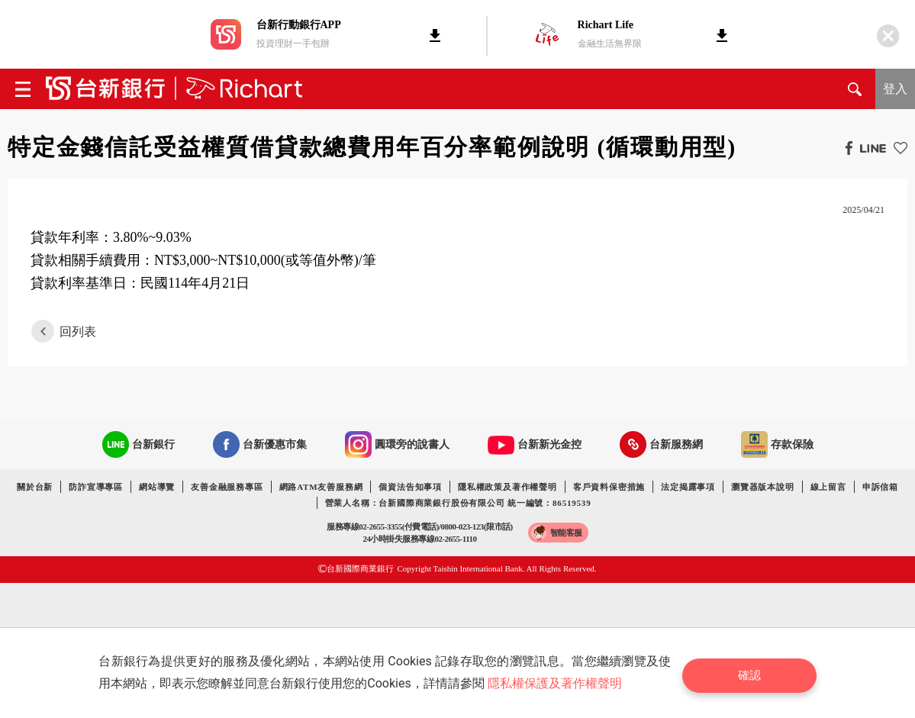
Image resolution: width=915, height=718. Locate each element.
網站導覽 (157, 486)
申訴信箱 (880, 486)
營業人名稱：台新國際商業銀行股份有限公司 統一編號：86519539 (458, 502)
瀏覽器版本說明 (762, 486)
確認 (755, 672)
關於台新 (35, 486)
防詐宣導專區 (96, 486)
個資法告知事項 (410, 486)
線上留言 (828, 486)
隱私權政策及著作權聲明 (507, 486)
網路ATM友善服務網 (321, 486)
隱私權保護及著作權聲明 (558, 683)
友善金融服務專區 (227, 486)
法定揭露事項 (688, 486)
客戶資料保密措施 (609, 486)
